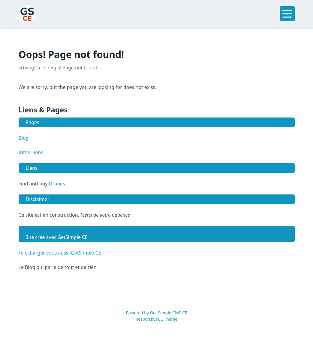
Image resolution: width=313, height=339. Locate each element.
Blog (24, 138)
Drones (57, 183)
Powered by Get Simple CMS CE (156, 313)
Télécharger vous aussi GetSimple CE (60, 252)
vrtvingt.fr (30, 67)
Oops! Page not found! (73, 67)
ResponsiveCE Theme (157, 319)
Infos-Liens (31, 152)
